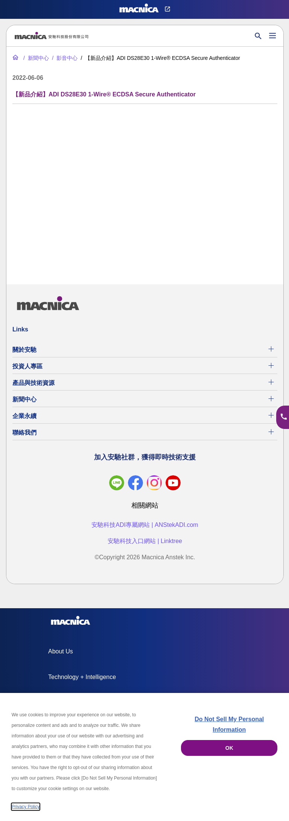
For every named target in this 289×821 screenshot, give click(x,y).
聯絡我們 (24, 432)
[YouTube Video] (144, 189)
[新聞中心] (35, 58)
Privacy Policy (26, 806)
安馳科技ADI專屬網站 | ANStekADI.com (144, 525)
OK (229, 748)
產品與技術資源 (33, 383)
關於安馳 (24, 349)
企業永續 (24, 416)
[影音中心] (64, 58)
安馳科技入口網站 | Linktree (145, 541)
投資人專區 (27, 366)
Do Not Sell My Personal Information (229, 724)
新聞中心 (24, 399)
